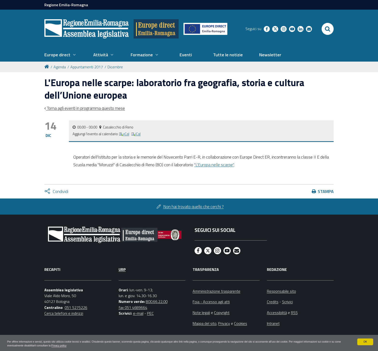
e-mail (138, 313)
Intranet (273, 323)
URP (122, 269)
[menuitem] (60, 55)
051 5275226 (76, 307)
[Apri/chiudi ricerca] (328, 29)
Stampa (326, 191)
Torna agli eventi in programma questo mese (85, 108)
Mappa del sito (204, 323)
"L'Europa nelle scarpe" (214, 164)
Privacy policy (123, 345)
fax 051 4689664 (133, 307)
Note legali (201, 312)
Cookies (240, 323)
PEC (150, 313)
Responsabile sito (281, 291)
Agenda (60, 67)
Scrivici (287, 302)
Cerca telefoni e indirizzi (63, 313)
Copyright (222, 312)
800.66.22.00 (157, 301)
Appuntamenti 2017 (86, 67)
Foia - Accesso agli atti (211, 302)
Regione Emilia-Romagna (66, 5)
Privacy (224, 323)
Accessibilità (277, 312)
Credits (272, 302)
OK (365, 341)
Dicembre (115, 67)
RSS (294, 312)
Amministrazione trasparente (216, 291)
